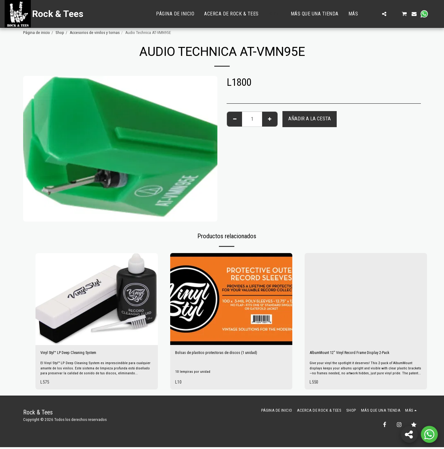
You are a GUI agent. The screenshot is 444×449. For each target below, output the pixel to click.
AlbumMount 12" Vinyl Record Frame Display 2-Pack (360, 353)
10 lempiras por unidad (194, 372)
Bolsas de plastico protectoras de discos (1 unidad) (225, 353)
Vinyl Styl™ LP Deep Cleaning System (76, 353)
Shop (60, 32)
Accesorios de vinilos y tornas (95, 32)
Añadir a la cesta (309, 119)
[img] (96, 299)
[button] (374, 13)
